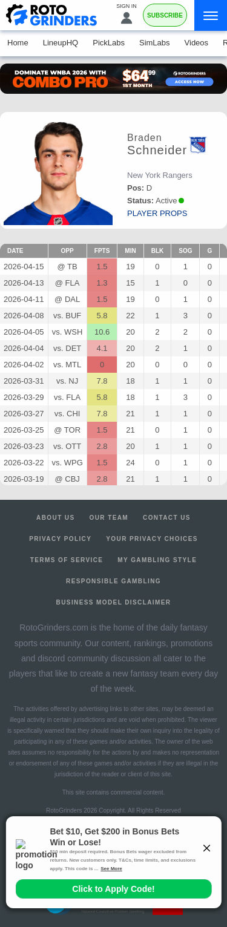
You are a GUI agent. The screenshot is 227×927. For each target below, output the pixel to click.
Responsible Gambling (113, 581)
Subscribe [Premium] (165, 15)
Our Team (109, 517)
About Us (55, 517)
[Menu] (210, 15)
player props (157, 213)
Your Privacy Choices (152, 539)
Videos (197, 42)
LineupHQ (61, 42)
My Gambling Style (157, 560)
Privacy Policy (60, 539)
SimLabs (154, 42)
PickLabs (109, 42)
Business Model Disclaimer (113, 602)
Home (17, 42)
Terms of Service (67, 560)
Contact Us (167, 517)
